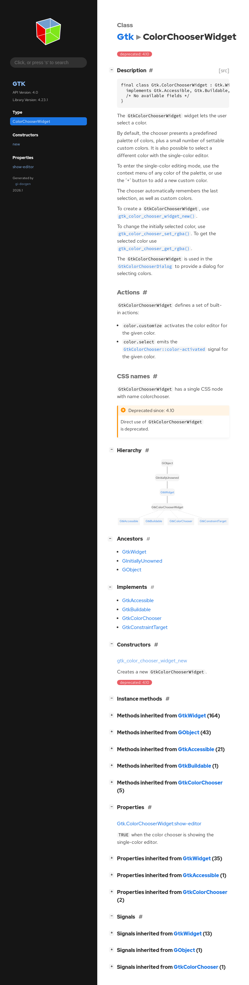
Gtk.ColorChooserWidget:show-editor (159, 823)
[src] (224, 70)
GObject (131, 570)
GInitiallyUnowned (142, 561)
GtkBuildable (136, 609)
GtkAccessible (138, 600)
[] (113, 70)
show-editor (23, 166)
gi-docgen (23, 184)
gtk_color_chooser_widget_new (152, 661)
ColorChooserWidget (31, 121)
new (16, 144)
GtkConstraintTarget (145, 627)
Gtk (19, 84)
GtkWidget (134, 552)
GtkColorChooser (142, 618)
